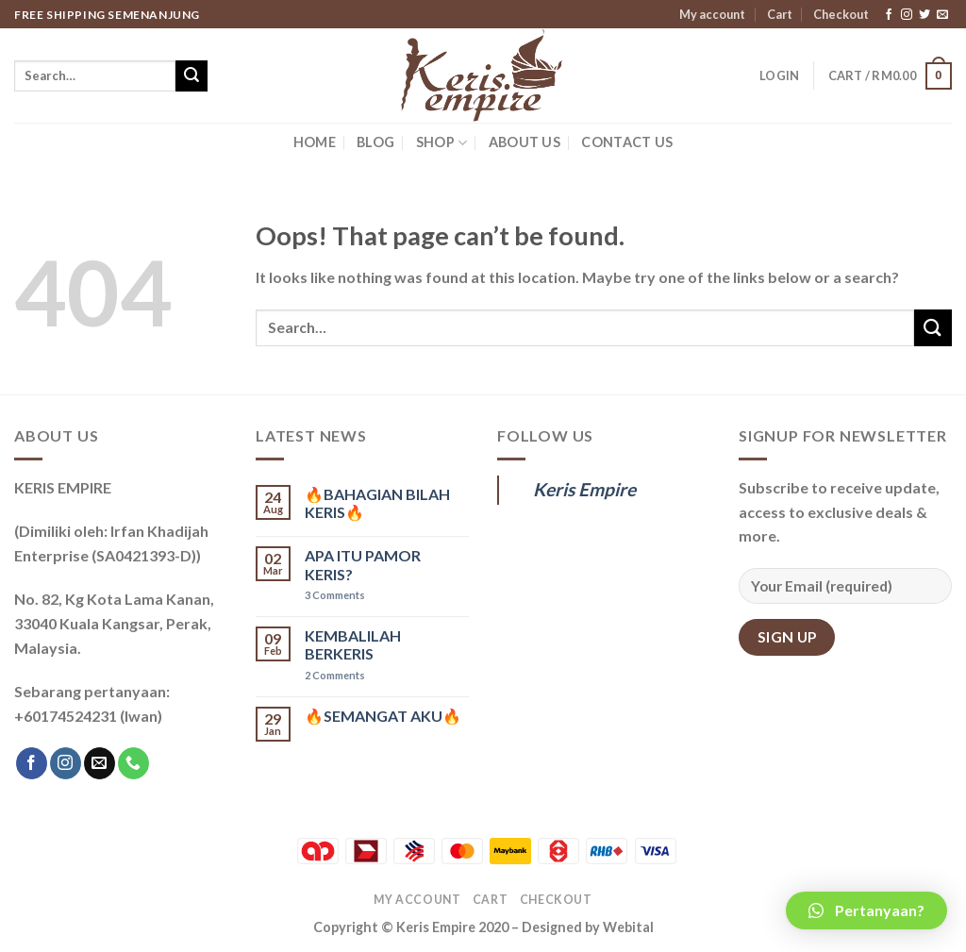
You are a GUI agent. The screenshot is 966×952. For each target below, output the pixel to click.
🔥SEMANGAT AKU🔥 (383, 716)
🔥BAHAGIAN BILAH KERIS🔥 (377, 503)
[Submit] (191, 76)
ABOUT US (524, 142)
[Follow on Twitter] (924, 15)
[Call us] (133, 763)
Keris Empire (584, 489)
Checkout (841, 14)
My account (712, 14)
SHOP (442, 143)
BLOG (375, 142)
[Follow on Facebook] (888, 15)
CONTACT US (627, 142)
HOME (314, 142)
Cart (779, 14)
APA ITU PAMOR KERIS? (363, 564)
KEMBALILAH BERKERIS (353, 644)
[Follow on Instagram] (906, 15)
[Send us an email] (942, 15)
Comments (335, 595)
